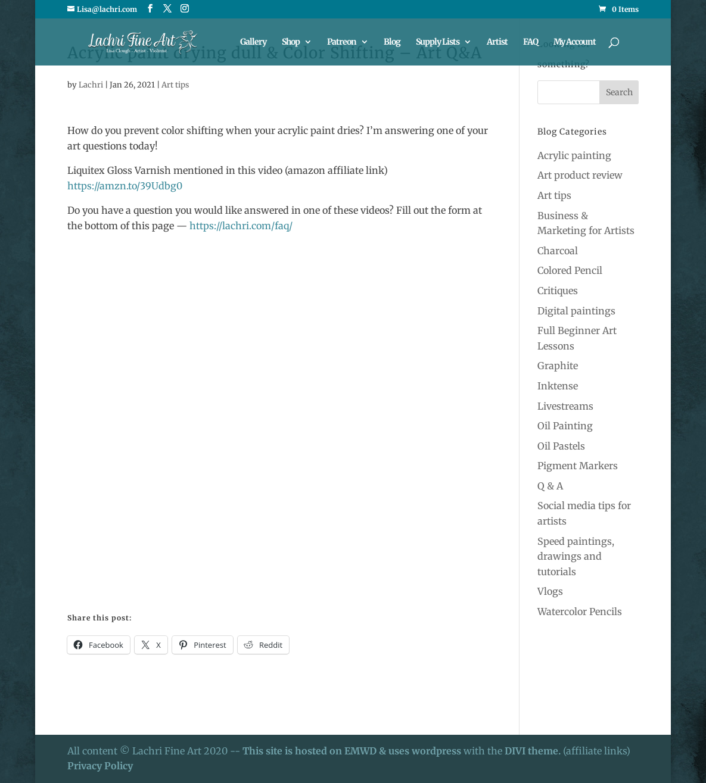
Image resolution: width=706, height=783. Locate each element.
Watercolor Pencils (579, 611)
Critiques (557, 291)
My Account (574, 42)
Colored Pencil (569, 270)
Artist (497, 42)
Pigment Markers (577, 466)
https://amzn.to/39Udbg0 (124, 186)
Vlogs (550, 591)
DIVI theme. (534, 751)
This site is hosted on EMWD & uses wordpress (351, 751)
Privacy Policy (100, 766)
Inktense (557, 386)
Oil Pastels (561, 446)
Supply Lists (437, 42)
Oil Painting (565, 426)
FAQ (530, 42)
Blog (392, 42)
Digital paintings (576, 311)
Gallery (253, 42)
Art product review (580, 175)
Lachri (91, 85)
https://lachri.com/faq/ (241, 226)
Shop (291, 42)
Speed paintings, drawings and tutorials (575, 556)
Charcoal (557, 251)
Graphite (557, 366)
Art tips (175, 85)
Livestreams (565, 406)
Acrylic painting (574, 155)
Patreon (341, 42)
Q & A (550, 486)
